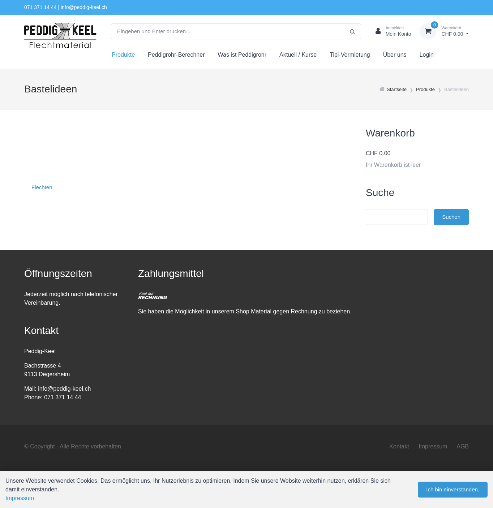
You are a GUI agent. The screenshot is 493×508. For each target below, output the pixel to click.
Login (427, 55)
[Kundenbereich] (390, 31)
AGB (462, 446)
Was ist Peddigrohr (242, 55)
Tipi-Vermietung (350, 55)
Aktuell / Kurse (298, 55)
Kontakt (399, 446)
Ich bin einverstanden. (452, 489)
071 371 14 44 (40, 7)
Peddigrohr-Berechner (176, 55)
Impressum (433, 446)
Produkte (123, 55)
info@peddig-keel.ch (84, 7)
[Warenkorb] (444, 31)
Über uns (395, 55)
